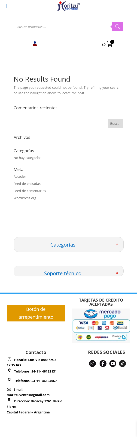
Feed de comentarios (30, 191)
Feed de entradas (27, 183)
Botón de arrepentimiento (35, 313)
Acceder (20, 176)
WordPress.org (25, 198)
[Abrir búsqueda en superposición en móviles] (68, 26)
